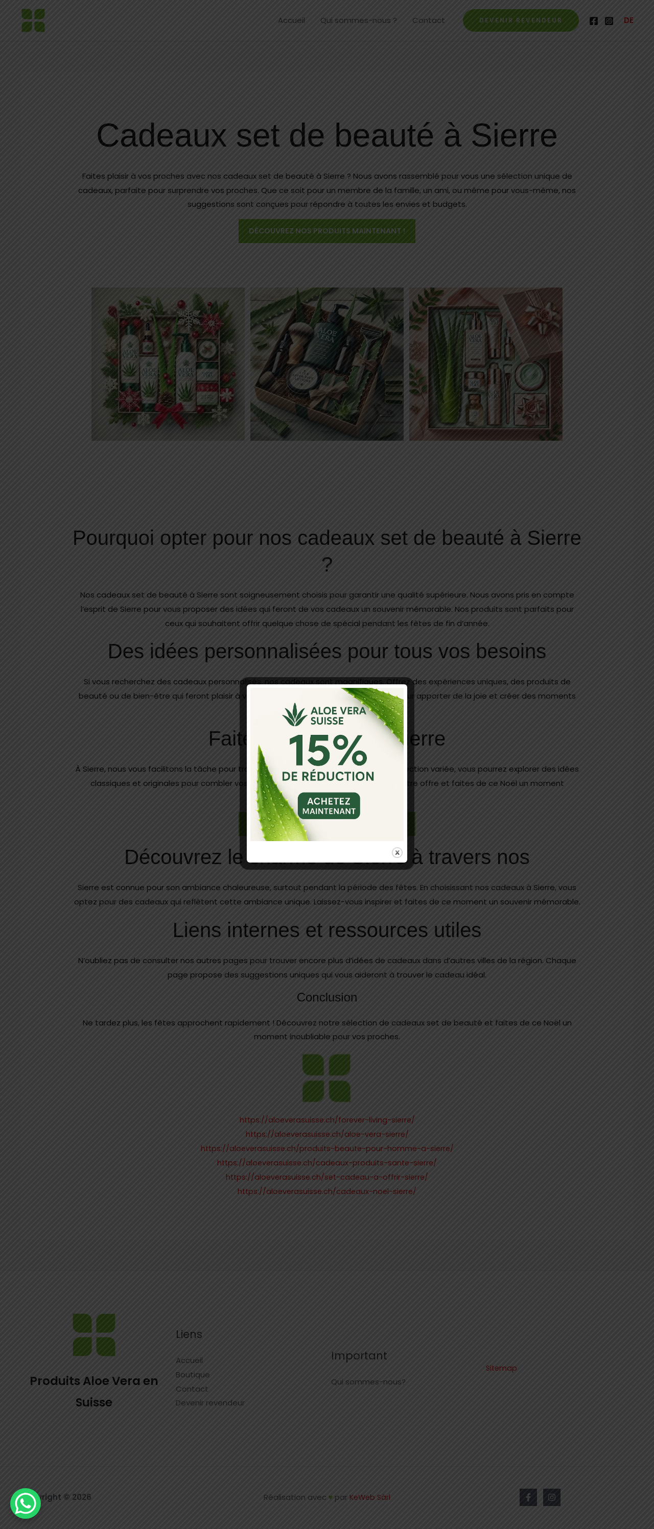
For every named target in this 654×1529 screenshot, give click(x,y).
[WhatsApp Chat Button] (25, 1503)
